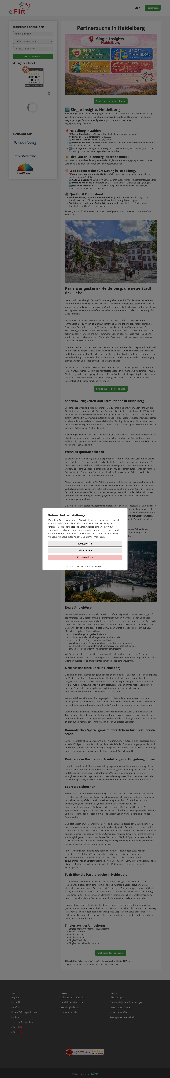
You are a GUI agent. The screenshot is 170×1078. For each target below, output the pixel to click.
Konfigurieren (98, 536)
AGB (79, 566)
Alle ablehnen (85, 550)
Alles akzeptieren (85, 557)
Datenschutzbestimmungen (92, 566)
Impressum (71, 566)
